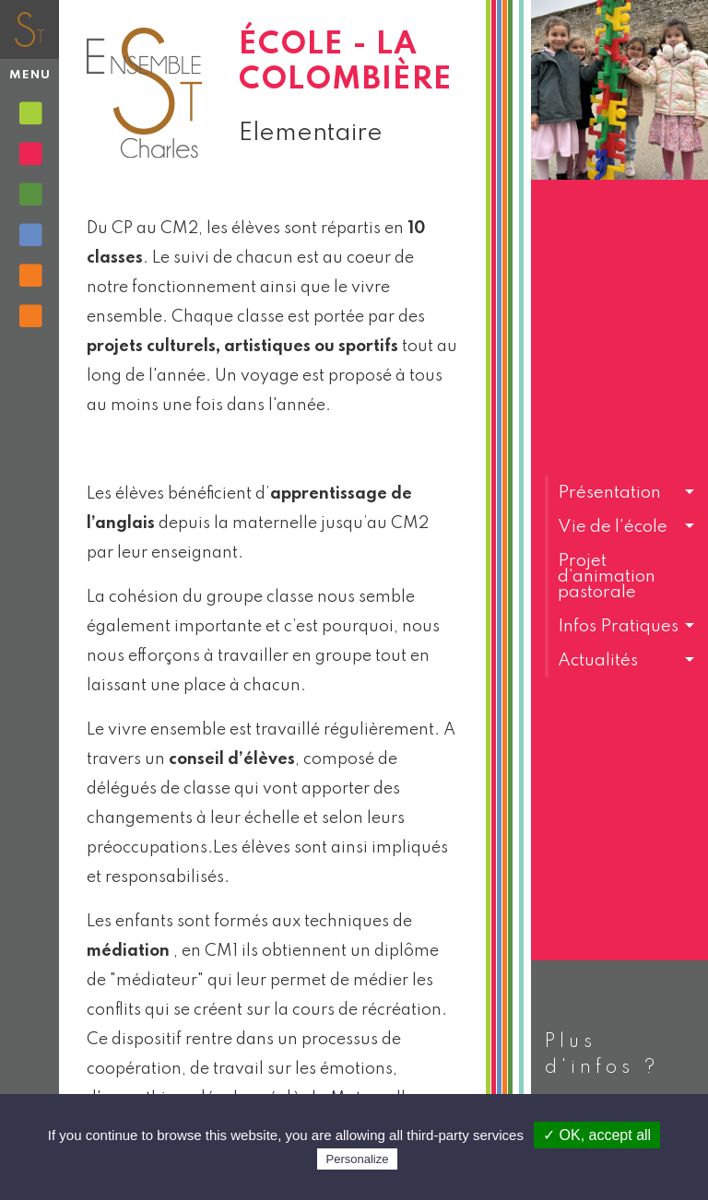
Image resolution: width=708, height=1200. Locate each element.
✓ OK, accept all (597, 1135)
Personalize (357, 1159)
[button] (619, 493)
